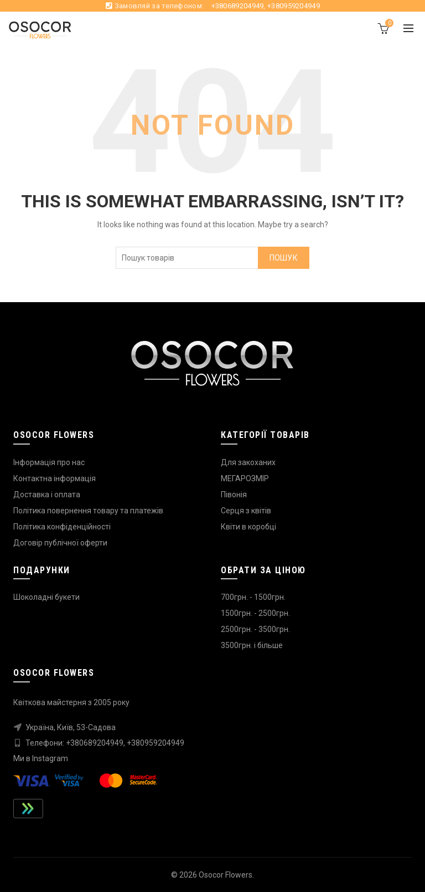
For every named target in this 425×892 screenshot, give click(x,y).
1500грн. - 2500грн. (255, 613)
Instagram (50, 758)
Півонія (234, 494)
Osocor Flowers (225, 874)
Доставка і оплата (46, 494)
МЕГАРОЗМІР (245, 478)
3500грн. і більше (252, 645)
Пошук (283, 257)
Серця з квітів (246, 510)
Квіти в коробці (248, 526)
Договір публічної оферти (60, 542)
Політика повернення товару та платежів (88, 510)
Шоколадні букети (46, 597)
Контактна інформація (54, 478)
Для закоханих (248, 462)
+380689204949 (237, 6)
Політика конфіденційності (62, 526)
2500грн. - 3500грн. (255, 629)
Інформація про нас (49, 462)
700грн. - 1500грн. (253, 597)
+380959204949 (293, 6)
